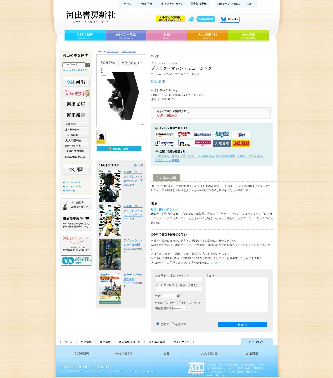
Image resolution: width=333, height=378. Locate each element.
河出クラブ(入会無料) (229, 3)
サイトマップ (181, 341)
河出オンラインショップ (76, 244)
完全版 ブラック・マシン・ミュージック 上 (133, 211)
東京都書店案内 (225, 156)
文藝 (166, 35)
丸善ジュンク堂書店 (167, 160)
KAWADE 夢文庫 (76, 156)
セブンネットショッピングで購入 (241, 134)
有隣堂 (241, 156)
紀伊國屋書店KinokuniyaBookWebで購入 (203, 134)
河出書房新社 (90, 17)
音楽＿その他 (129, 51)
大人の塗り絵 (207, 35)
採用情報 (105, 341)
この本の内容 (166, 177)
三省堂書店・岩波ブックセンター (175, 156)
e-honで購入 (184, 143)
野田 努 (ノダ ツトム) (165, 209)
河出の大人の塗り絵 (76, 93)
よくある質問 (156, 341)
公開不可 (180, 324)
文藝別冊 (76, 124)
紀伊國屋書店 (206, 156)
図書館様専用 (198, 3)
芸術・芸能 (112, 51)
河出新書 (76, 115)
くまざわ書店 (255, 156)
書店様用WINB (172, 3)
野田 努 (156, 81)
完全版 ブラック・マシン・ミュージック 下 (133, 177)
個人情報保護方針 (129, 341)
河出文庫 (76, 104)
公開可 (165, 324)
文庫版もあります (119, 148)
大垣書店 (222, 143)
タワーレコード (241, 143)
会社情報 (86, 341)
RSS (250, 3)
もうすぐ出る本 (125, 35)
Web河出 (146, 3)
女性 (182, 302)
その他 (195, 302)
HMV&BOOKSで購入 (203, 143)
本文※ (210, 275)
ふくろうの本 (76, 129)
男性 (170, 302)
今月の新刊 (84, 35)
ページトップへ (235, 341)
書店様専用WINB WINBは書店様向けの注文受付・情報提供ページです (76, 222)
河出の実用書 (76, 145)
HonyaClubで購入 (164, 143)
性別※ (159, 302)
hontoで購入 (222, 134)
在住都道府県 (163, 308)
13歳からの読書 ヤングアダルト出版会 (77, 260)
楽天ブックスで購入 (184, 134)
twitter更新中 (203, 19)
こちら (215, 262)
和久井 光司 (130, 248)
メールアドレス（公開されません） (177, 285)
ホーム (127, 3)
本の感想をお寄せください (76, 204)
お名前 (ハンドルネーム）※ (172, 275)
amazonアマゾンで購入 (164, 134)
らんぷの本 (76, 135)
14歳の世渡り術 (76, 151)
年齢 (158, 295)
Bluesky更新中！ (229, 19)
